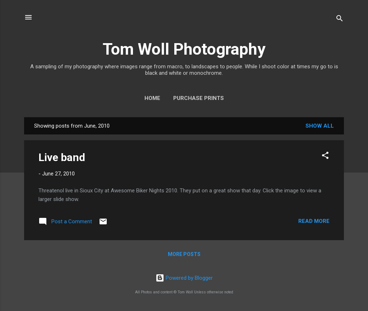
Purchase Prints (198, 98)
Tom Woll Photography (184, 49)
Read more (314, 221)
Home (152, 98)
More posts (184, 254)
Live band (61, 157)
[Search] (339, 20)
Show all (319, 126)
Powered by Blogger (184, 278)
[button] (325, 156)
